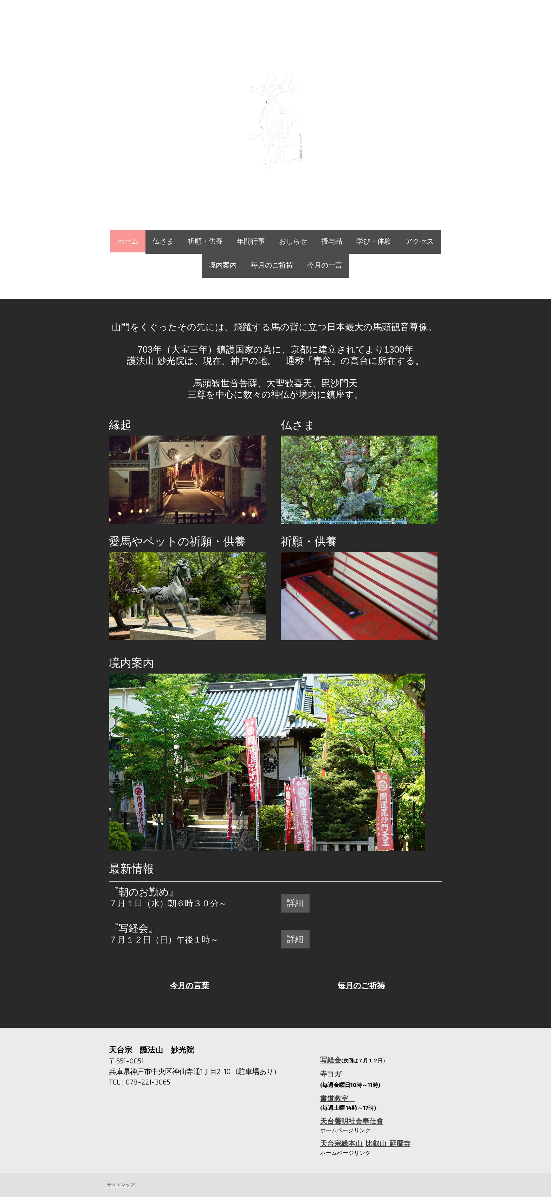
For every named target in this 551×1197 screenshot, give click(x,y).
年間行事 (251, 241)
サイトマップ (120, 1185)
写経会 (330, 1059)
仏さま (163, 241)
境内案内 (223, 265)
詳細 (295, 903)
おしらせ (293, 241)
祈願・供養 (205, 241)
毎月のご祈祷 (272, 265)
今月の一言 (324, 265)
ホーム (127, 241)
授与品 (331, 241)
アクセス (420, 241)
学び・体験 (373, 241)
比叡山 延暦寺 (387, 1143)
